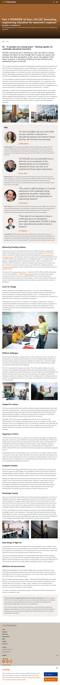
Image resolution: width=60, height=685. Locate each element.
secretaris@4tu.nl (6, 651)
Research (4, 632)
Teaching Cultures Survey (19, 272)
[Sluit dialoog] (57, 668)
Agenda (4, 641)
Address (4, 655)
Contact (4, 647)
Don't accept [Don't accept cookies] (50, 679)
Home (3, 629)
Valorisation (5, 636)
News (3, 639)
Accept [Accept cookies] (48, 674)
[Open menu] (56, 2)
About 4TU (5, 644)
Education (5, 634)
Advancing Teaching (7, 267)
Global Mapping (29, 274)
